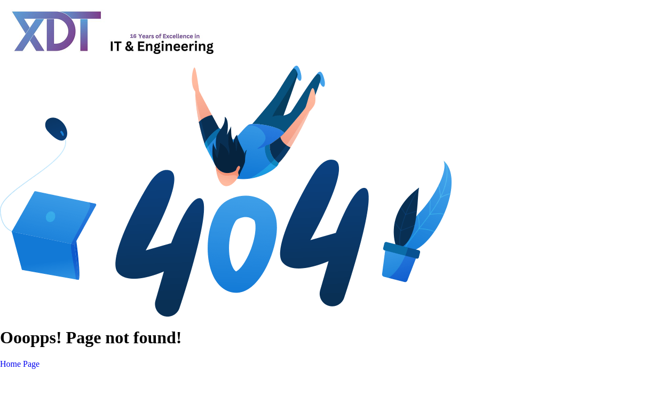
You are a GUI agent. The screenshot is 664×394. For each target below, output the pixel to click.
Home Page (19, 363)
